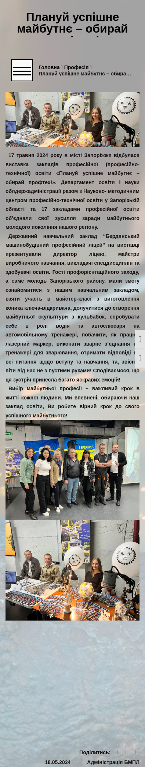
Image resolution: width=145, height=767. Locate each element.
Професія (78, 67)
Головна (51, 67)
